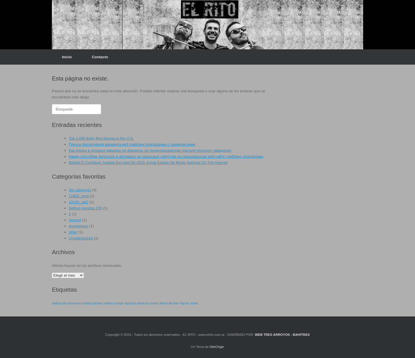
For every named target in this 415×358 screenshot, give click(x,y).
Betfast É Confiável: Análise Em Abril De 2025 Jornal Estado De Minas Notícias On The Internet (148, 162)
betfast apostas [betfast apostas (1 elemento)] (92, 303)
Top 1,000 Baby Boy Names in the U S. (101, 138)
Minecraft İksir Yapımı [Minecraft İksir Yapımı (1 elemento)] (174, 303)
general (75, 220)
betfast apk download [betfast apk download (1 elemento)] (66, 303)
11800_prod (79, 196)
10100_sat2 (78, 202)
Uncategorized (81, 238)
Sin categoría (80, 190)
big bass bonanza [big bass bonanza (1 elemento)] (137, 303)
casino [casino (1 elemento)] (154, 303)
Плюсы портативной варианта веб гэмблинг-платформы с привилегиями (132, 144)
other (73, 232)
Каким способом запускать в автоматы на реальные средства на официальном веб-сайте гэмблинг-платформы (166, 156)
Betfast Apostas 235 (85, 208)
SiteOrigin (217, 346)
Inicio (67, 57)
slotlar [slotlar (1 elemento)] (194, 303)
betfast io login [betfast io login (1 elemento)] (114, 303)
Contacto (100, 57)
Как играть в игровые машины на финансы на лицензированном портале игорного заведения (150, 150)
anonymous (78, 226)
